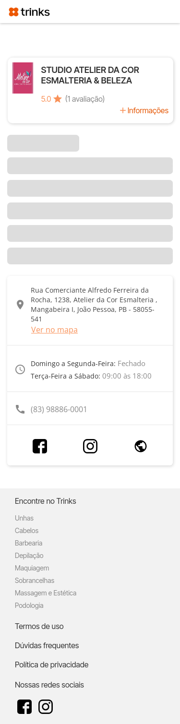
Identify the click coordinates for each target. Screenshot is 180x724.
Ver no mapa (54, 329)
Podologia (29, 605)
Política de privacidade (51, 664)
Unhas (24, 518)
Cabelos (26, 530)
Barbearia (28, 543)
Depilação (29, 555)
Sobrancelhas (34, 580)
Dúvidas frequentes (47, 645)
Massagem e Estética (45, 593)
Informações (148, 110)
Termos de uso (39, 626)
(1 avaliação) (85, 99)
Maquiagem (32, 568)
